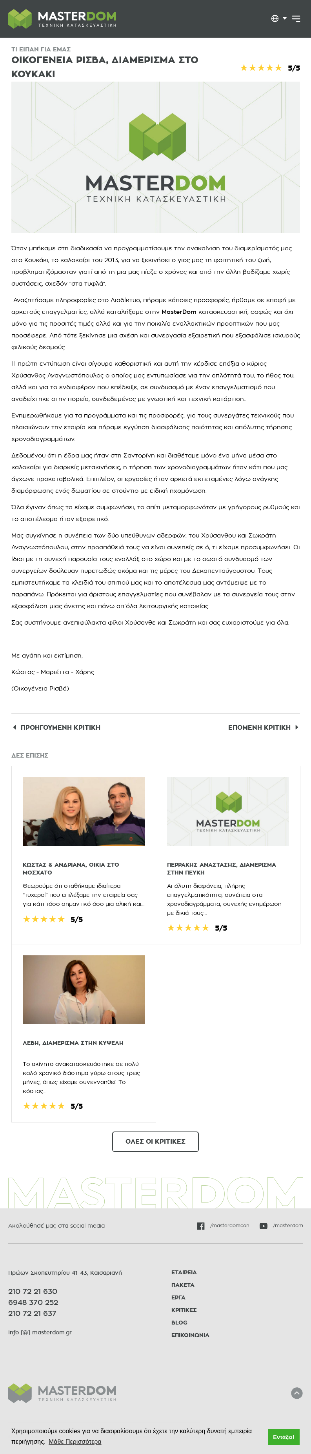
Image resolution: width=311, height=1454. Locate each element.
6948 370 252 (33, 1302)
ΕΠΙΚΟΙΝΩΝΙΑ (190, 1335)
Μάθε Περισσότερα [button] (75, 1441)
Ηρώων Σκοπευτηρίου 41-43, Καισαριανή (65, 1272)
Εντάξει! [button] (284, 1437)
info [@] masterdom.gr (40, 1332)
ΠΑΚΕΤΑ (183, 1285)
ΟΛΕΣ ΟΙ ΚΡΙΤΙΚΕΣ (155, 1141)
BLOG (179, 1322)
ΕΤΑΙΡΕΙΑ (184, 1272)
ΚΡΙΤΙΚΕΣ (184, 1310)
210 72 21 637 (32, 1313)
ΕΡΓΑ (178, 1297)
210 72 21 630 (32, 1291)
